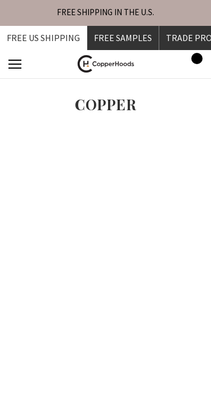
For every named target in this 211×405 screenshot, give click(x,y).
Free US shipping (43, 37)
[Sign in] (161, 63)
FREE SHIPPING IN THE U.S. (105, 12)
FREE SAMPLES (123, 37)
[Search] (45, 64)
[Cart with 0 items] (194, 64)
